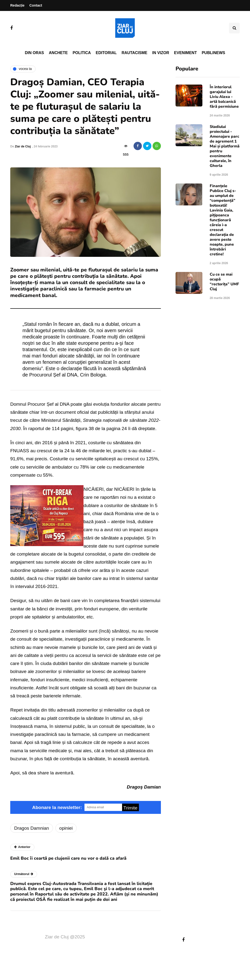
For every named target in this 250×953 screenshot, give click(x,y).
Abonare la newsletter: (57, 807)
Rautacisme (134, 53)
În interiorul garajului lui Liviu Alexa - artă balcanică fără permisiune (224, 96)
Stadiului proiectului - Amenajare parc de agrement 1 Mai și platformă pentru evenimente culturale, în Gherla (225, 146)
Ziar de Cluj (23, 146)
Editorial (106, 53)
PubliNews (213, 53)
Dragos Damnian (31, 828)
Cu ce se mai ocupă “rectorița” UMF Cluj (224, 282)
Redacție (17, 5)
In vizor (160, 53)
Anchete (58, 53)
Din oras (34, 53)
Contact (35, 5)
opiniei (66, 828)
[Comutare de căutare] (234, 28)
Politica (82, 53)
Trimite (130, 807)
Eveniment (185, 53)
